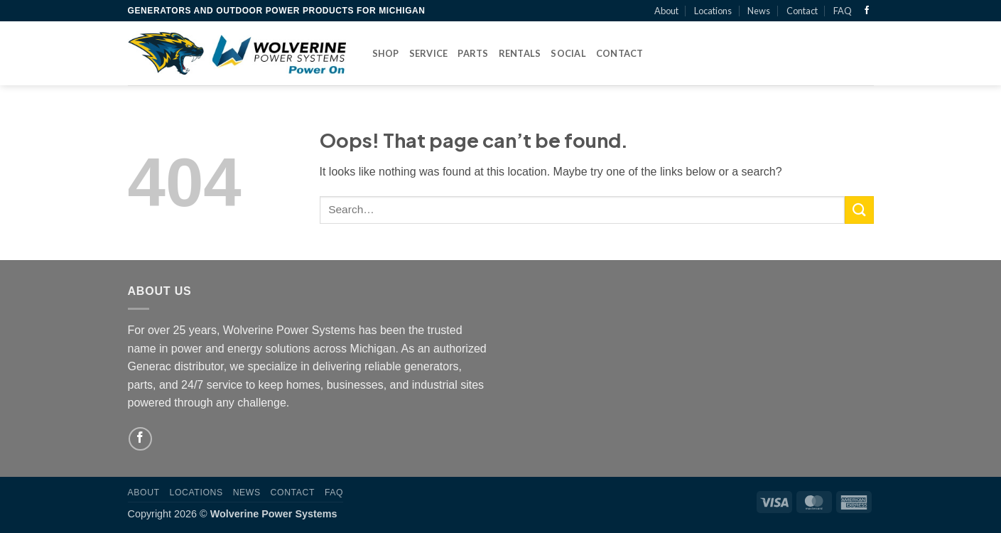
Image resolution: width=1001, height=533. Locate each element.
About (666, 10)
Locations (713, 10)
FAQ (842, 10)
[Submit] (859, 210)
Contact (802, 10)
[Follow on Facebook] (866, 11)
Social (568, 53)
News (758, 10)
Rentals (520, 53)
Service (428, 53)
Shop (385, 53)
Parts (473, 53)
